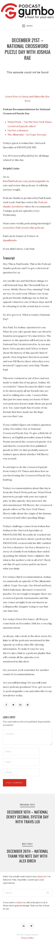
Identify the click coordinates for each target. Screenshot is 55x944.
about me (42, 876)
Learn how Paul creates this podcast (23, 227)
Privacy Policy (27, 938)
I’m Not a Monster (18, 130)
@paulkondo (10, 240)
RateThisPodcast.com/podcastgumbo (24, 181)
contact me (21, 902)
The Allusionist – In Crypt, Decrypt (27, 134)
